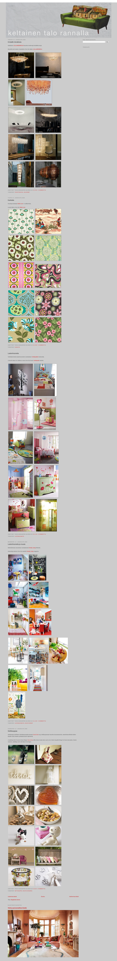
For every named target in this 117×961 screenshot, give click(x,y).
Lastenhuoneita (13, 353)
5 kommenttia (42, 190)
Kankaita (11, 200)
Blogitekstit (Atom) (15, 899)
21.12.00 (35, 721)
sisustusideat (29, 723)
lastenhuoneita (19, 536)
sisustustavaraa (27, 890)
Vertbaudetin (35, 357)
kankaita (17, 347)
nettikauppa (18, 890)
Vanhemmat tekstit (74, 896)
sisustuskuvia (19, 192)
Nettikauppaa (12, 731)
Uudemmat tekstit (12, 896)
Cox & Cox (36, 734)
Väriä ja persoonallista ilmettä (17, 908)
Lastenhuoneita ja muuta (16, 544)
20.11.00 (35, 534)
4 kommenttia (42, 721)
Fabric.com (20, 203)
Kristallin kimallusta (14, 42)
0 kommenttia (42, 345)
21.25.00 (35, 190)
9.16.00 (35, 888)
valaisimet (27, 192)
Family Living (32, 547)
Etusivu (43, 896)
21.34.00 (35, 345)
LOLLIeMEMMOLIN (19, 45)
